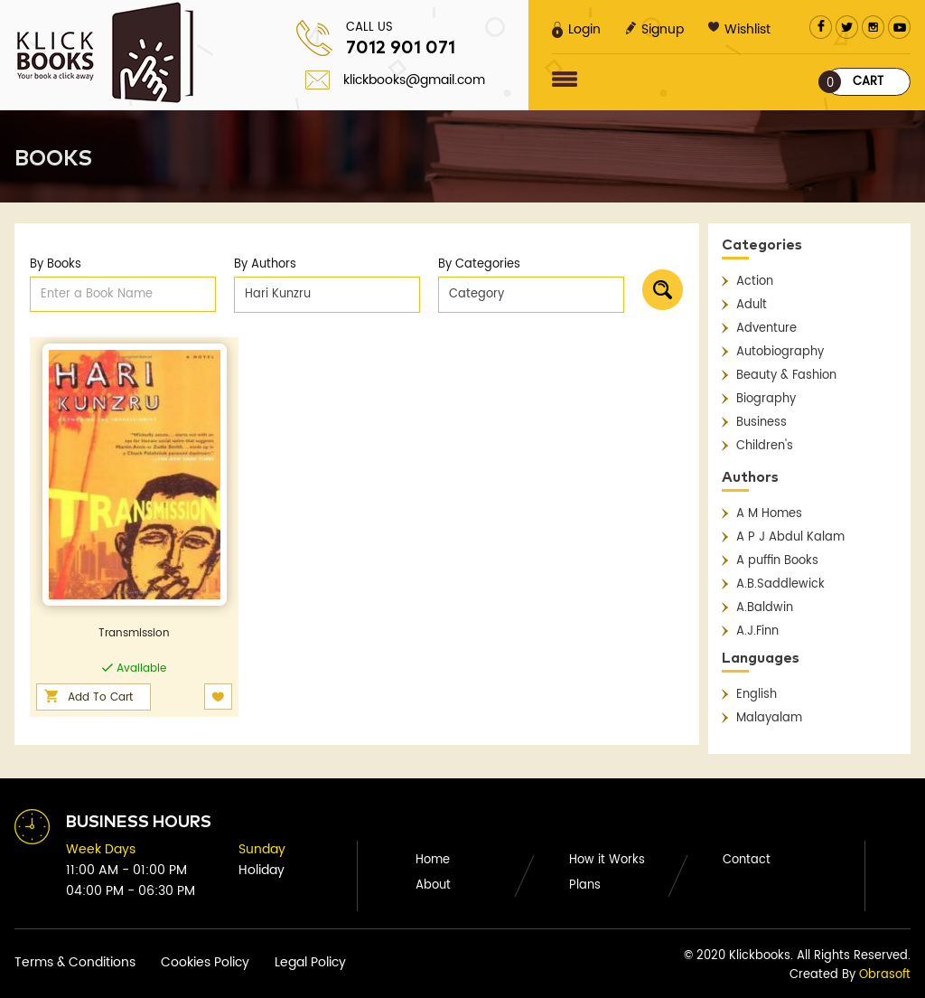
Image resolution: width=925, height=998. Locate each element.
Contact (747, 860)
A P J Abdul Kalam (790, 537)
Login (576, 29)
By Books (55, 264)
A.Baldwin (764, 607)
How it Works (607, 860)
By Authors (265, 264)
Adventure (766, 328)
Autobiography (780, 352)
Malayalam (769, 718)
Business (761, 422)
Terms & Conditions (74, 962)
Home (433, 860)
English (756, 694)
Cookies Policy (205, 962)
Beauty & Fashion (786, 375)
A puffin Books (777, 560)
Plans (585, 885)
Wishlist (739, 29)
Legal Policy (310, 962)
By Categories (479, 264)
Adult (751, 305)
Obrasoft (885, 974)
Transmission (134, 633)
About (433, 885)
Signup (654, 29)
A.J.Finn (757, 631)
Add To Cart (100, 697)
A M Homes (769, 513)
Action (754, 281)
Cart (854, 82)
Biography (766, 399)
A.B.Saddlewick (780, 584)
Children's (764, 446)
